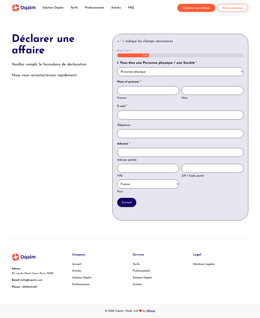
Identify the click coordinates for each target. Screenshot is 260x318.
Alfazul (150, 311)
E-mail (122, 106)
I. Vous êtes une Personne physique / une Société (157, 63)
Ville (120, 176)
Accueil (76, 264)
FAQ (131, 7)
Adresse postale (127, 160)
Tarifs (74, 7)
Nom (185, 98)
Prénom (122, 98)
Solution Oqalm (53, 7)
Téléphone (123, 125)
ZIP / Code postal (193, 176)
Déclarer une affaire (196, 8)
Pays (120, 191)
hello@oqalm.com (31, 280)
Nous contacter (232, 8)
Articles (116, 7)
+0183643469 (29, 287)
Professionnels (94, 7)
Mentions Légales (204, 264)
